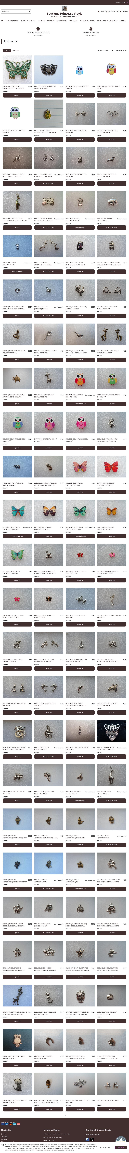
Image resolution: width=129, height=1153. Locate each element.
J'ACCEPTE (121, 1147)
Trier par (100, 50)
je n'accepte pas (105, 1147)
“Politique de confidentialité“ (43, 1150)
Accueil (3, 1134)
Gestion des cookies (49, 1140)
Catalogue (4, 1136)
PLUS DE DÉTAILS (48, 183)
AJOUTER (17, 95)
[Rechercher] (30, 11)
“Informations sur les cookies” (16, 1150)
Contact (4, 1139)
